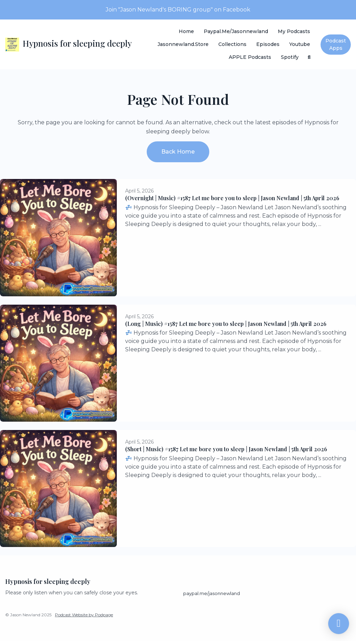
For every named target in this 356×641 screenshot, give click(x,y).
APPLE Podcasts (250, 57)
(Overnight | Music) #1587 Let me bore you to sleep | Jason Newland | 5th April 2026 (232, 198)
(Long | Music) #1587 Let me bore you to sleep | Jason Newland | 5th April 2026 (225, 323)
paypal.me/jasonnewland (236, 31)
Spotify (290, 57)
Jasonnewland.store (183, 44)
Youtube (299, 44)
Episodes (268, 44)
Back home (178, 151)
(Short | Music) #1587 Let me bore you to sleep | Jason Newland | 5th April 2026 (226, 449)
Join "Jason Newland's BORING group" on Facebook (178, 9)
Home (186, 31)
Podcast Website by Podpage (84, 614)
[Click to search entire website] (309, 57)
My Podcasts (294, 31)
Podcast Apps (335, 44)
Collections (232, 44)
